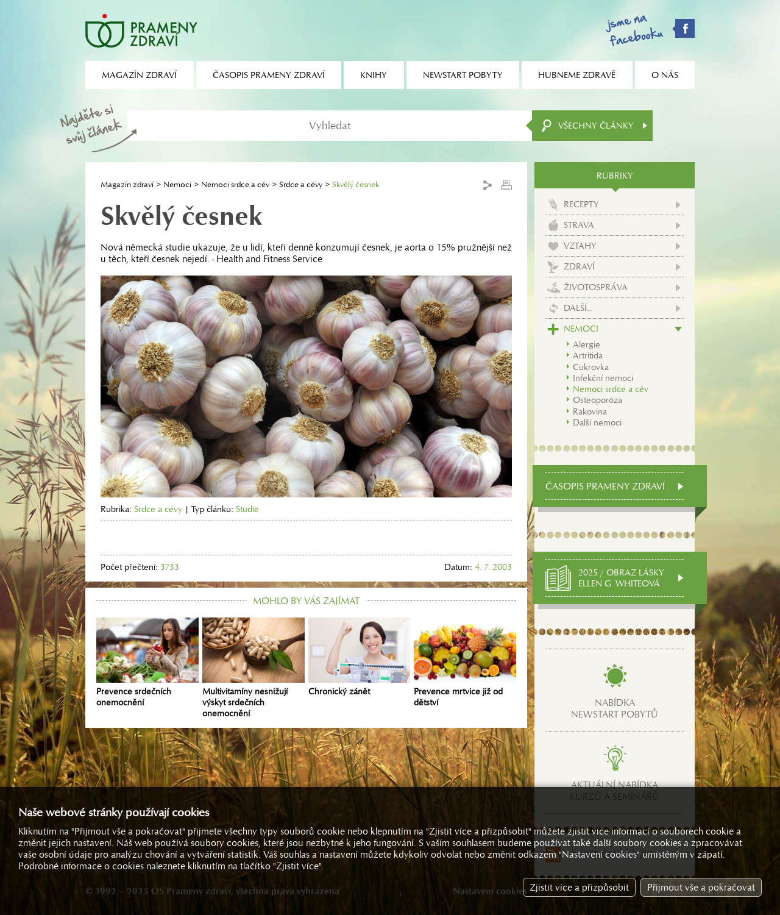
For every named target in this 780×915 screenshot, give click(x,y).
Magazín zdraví (127, 184)
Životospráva (596, 287)
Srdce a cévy (300, 184)
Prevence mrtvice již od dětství (465, 663)
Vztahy (580, 245)
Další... (578, 307)
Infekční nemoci (603, 377)
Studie (247, 509)
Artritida (588, 355)
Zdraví (579, 266)
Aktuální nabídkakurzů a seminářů (614, 790)
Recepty (581, 204)
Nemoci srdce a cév (235, 184)
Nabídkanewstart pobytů (614, 708)
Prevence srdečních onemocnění (147, 663)
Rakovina (590, 411)
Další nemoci (597, 422)
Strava (579, 224)
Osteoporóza (597, 399)
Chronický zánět (359, 657)
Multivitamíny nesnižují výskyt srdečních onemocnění (253, 668)
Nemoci (177, 184)
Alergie (586, 344)
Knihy (373, 74)
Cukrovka (591, 366)
